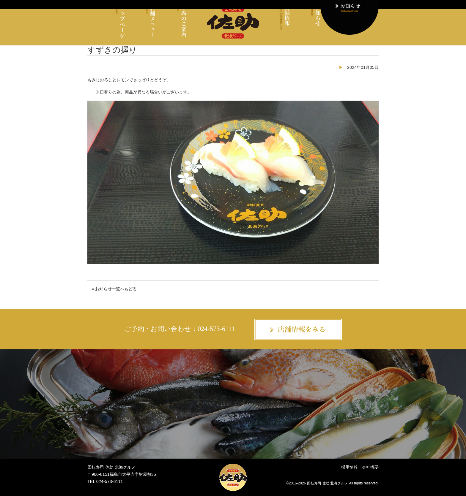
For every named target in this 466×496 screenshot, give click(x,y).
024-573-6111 (216, 328)
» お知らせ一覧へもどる (114, 288)
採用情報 (349, 467)
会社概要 (370, 467)
